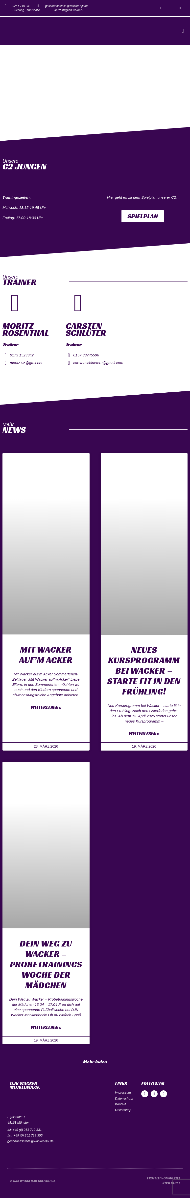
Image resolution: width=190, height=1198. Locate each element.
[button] (182, 31)
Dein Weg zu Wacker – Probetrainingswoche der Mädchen (46, 964)
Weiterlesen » (46, 707)
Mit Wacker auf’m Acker (46, 654)
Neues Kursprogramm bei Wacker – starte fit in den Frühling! (144, 670)
